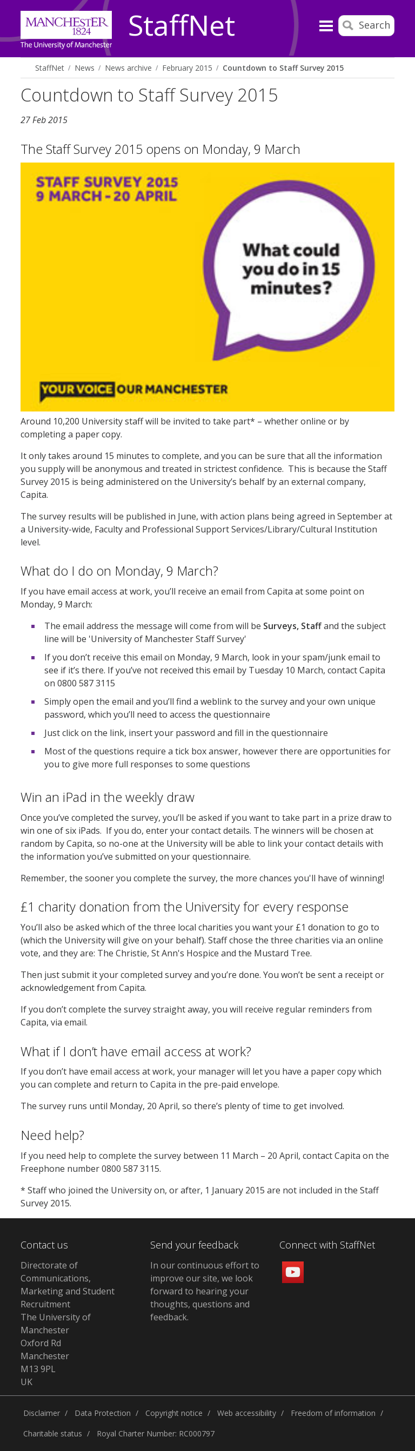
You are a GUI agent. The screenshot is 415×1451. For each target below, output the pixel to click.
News (85, 68)
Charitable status (52, 1433)
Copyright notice (174, 1413)
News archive (128, 68)
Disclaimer (41, 1413)
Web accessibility (246, 1413)
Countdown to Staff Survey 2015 (283, 68)
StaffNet (181, 26)
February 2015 (187, 68)
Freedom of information (333, 1413)
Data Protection (103, 1413)
